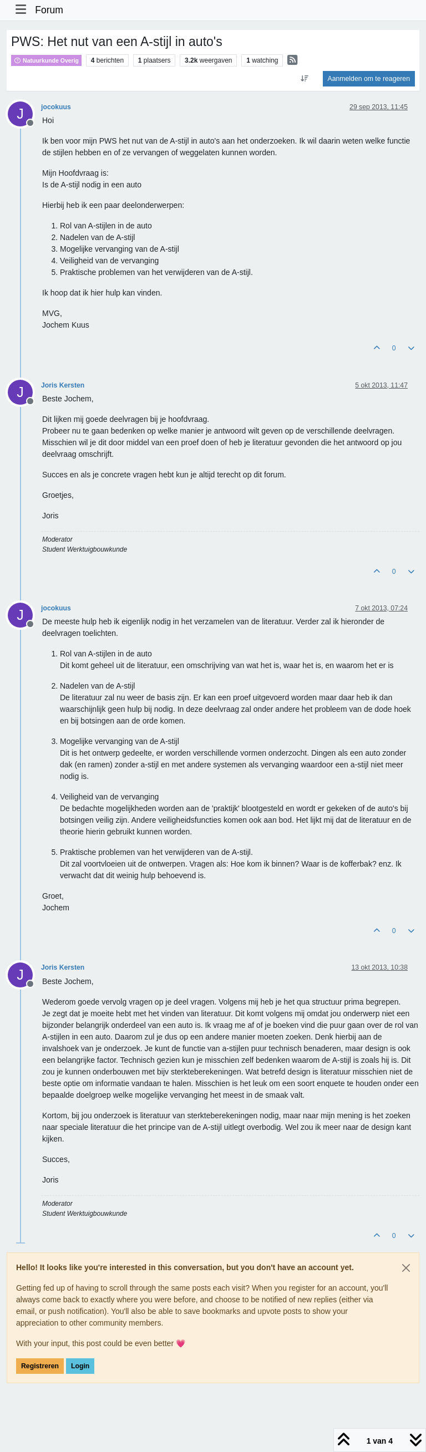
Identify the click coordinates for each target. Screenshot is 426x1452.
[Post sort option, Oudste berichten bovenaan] (304, 78)
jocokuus (56, 107)
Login (80, 1366)
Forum (49, 10)
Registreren (40, 1366)
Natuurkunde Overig (46, 60)
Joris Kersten (62, 385)
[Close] (406, 1268)
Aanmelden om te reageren (369, 79)
